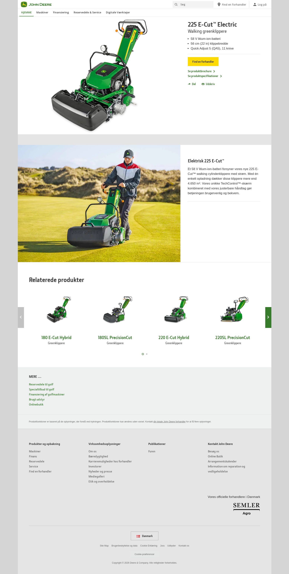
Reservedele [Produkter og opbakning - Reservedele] (36, 461)
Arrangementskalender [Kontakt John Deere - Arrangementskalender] (222, 461)
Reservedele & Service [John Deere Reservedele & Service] (87, 12)
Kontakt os (184, 545)
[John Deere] (38, 4)
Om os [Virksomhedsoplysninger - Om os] (93, 451)
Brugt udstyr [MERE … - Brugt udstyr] (37, 399)
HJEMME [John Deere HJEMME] (26, 12)
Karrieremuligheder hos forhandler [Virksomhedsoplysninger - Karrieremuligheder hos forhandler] (110, 461)
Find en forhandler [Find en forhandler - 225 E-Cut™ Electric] (203, 61)
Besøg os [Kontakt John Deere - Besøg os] (213, 451)
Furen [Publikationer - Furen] (151, 451)
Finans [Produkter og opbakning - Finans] (33, 456)
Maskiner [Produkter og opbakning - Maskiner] (35, 451)
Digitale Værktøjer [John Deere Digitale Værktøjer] (118, 12)
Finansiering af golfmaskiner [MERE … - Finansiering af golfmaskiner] (47, 394)
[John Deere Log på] (260, 4)
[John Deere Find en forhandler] (231, 4)
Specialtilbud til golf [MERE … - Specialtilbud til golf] (41, 389)
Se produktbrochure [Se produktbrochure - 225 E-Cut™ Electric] (201, 71)
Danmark (145, 536)
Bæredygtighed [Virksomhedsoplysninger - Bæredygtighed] (98, 456)
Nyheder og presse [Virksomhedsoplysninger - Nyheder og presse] (100, 471)
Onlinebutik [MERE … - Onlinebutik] (36, 404)
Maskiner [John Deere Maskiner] (42, 12)
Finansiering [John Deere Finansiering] (61, 12)
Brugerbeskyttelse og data (124, 545)
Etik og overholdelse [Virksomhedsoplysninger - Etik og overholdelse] (101, 481)
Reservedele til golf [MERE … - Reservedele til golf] (41, 384)
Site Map (104, 545)
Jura (162, 545)
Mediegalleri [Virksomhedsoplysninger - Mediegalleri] (97, 476)
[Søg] (193, 4)
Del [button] (192, 83)
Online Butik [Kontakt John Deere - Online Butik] (215, 456)
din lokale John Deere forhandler (170, 421)
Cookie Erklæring (148, 545)
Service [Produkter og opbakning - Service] (33, 466)
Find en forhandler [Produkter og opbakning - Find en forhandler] (40, 471)
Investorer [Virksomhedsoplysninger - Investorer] (95, 466)
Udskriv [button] (208, 83)
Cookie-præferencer (144, 554)
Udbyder (171, 545)
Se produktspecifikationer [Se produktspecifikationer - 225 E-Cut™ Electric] (205, 76)
